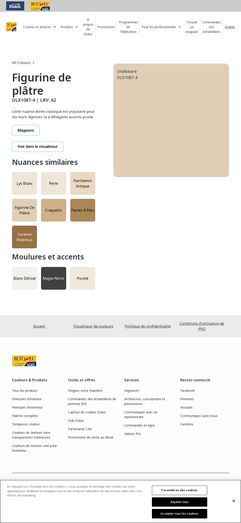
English (230, 27)
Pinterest (187, 399)
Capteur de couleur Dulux (86, 412)
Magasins (26, 130)
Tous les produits (24, 390)
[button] (40, 27)
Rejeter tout (179, 502)
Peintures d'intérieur (27, 399)
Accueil (39, 326)
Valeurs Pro (132, 434)
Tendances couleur (26, 424)
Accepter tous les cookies (179, 513)
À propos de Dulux (88, 26)
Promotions (106, 27)
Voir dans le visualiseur (38, 146)
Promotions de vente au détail (90, 437)
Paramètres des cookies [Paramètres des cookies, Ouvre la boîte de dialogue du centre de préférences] (179, 490)
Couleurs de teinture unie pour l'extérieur (34, 448)
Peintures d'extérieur (27, 407)
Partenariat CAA (80, 429)
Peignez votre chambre (85, 390)
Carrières (186, 424)
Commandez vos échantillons (211, 27)
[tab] (132, 200)
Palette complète (25, 416)
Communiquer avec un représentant (140, 414)
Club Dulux (76, 420)
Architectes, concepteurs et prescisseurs (144, 401)
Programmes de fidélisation (128, 27)
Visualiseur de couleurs (93, 326)
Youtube (186, 407)
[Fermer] (234, 501)
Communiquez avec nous (198, 416)
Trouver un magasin (192, 27)
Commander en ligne (139, 425)
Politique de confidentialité (148, 326)
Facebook (187, 390)
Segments (131, 390)
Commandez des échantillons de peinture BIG (92, 401)
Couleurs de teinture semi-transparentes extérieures (31, 434)
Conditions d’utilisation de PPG (202, 326)
